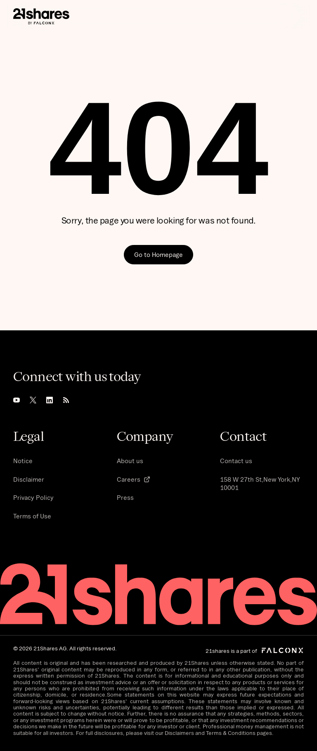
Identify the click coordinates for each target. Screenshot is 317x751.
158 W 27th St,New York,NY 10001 (260, 484)
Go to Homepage (158, 254)
